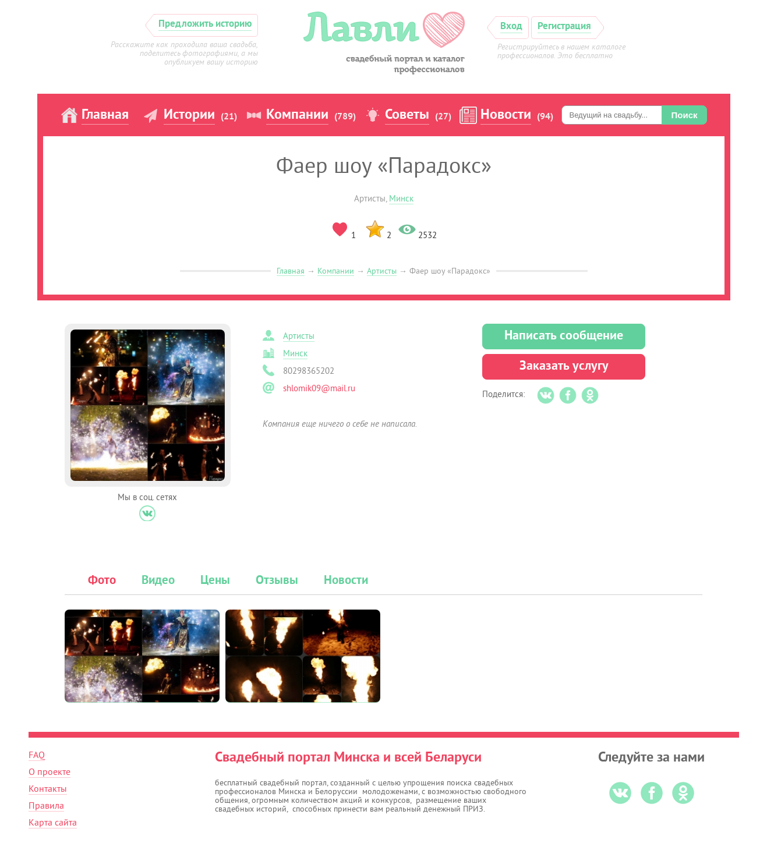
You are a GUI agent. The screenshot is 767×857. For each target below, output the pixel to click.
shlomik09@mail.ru (319, 389)
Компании (297, 115)
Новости (505, 115)
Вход (511, 26)
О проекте (49, 772)
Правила (46, 806)
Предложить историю (205, 24)
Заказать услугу (564, 366)
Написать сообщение (563, 336)
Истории (189, 115)
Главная (105, 115)
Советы (407, 115)
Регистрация (564, 26)
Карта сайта (53, 822)
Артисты (382, 271)
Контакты (48, 789)
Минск (401, 199)
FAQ (37, 755)
